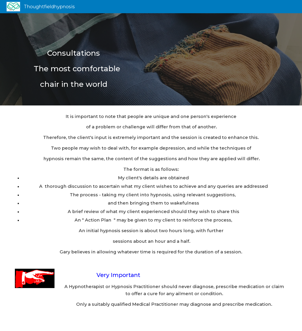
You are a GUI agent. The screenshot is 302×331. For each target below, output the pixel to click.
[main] (151, 59)
